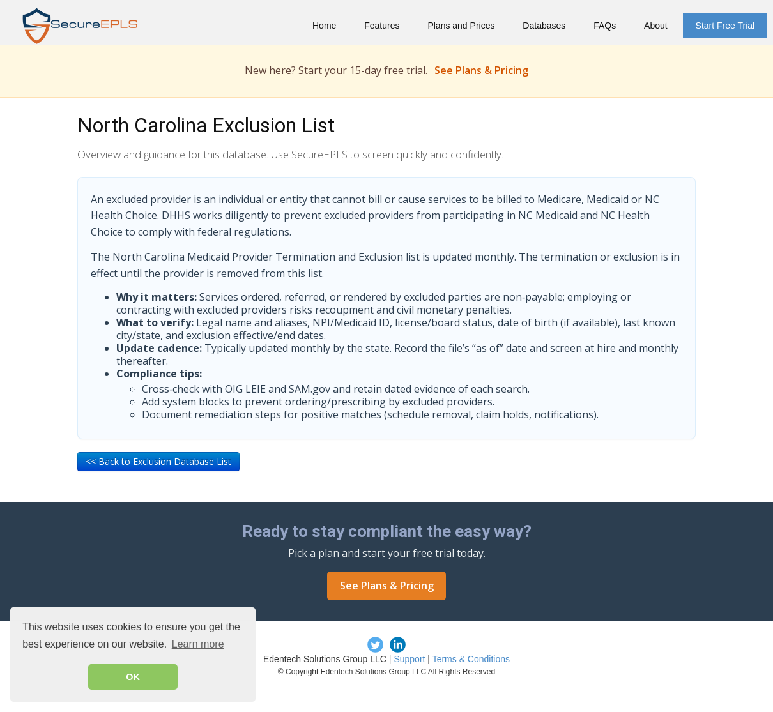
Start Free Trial (725, 25)
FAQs (604, 25)
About (656, 25)
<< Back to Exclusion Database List (158, 461)
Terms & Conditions (471, 659)
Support (409, 659)
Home (324, 25)
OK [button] (133, 677)
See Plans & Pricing (481, 70)
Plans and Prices (460, 25)
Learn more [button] (198, 644)
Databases (544, 25)
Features (381, 25)
